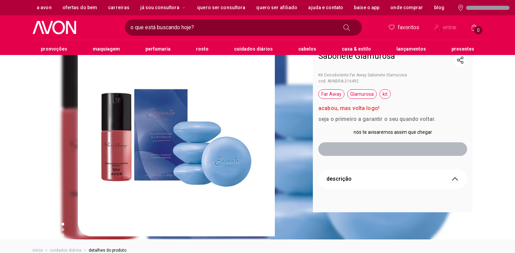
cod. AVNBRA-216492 (338, 70)
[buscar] (349, 27)
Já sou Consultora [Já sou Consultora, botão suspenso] (163, 7)
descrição (392, 168)
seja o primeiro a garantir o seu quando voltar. (377, 108)
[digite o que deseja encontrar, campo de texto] (190, 27)
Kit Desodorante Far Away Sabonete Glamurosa (362, 64)
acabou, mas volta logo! (348, 97)
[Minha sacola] (474, 27)
